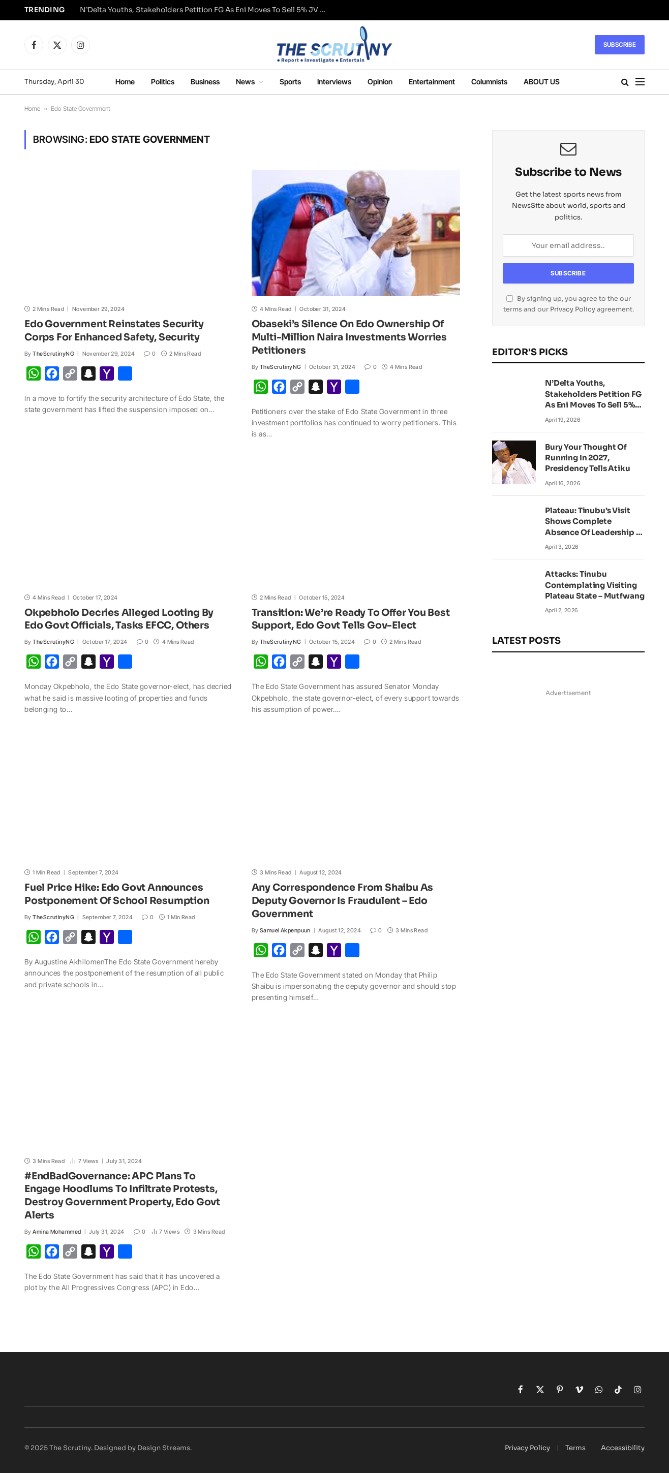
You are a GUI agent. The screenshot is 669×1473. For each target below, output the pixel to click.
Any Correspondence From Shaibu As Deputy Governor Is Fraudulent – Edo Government (343, 901)
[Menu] (640, 82)
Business (205, 81)
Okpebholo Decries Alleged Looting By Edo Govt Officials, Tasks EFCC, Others (119, 619)
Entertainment (432, 81)
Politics (162, 81)
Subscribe (619, 44)
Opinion (380, 81)
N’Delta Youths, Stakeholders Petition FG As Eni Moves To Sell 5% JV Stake (207, 10)
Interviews (334, 81)
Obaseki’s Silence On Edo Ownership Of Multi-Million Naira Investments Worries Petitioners (349, 337)
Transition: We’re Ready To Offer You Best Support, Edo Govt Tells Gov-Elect (351, 619)
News (245, 81)
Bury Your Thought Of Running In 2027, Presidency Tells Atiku (587, 458)
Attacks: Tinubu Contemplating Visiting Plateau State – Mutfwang (594, 585)
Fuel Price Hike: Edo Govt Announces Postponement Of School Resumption (117, 894)
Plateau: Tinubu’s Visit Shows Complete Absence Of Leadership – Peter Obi (592, 522)
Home (125, 81)
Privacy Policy (572, 309)
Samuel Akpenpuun (285, 930)
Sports (290, 81)
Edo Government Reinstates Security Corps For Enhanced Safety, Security (114, 330)
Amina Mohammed (57, 1231)
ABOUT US (542, 81)
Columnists (489, 81)
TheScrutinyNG (53, 353)
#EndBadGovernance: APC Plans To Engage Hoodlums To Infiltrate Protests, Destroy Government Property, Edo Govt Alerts (122, 1195)
